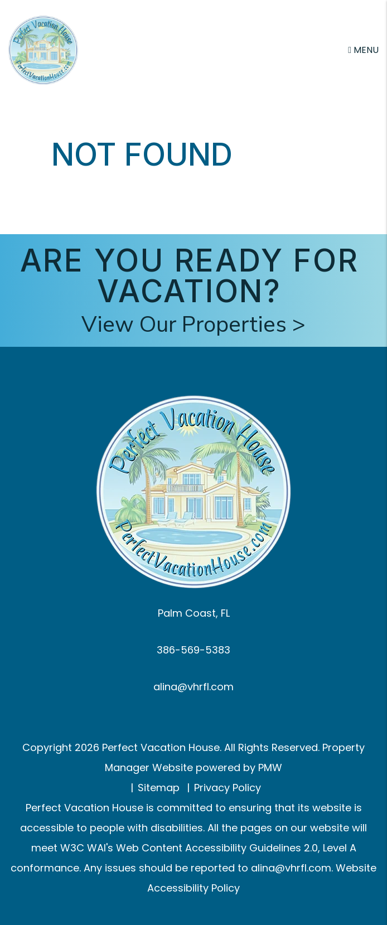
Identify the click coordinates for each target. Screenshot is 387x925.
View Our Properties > (193, 324)
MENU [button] (363, 49)
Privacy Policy (227, 788)
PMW (270, 767)
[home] (43, 49)
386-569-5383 (193, 650)
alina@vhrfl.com (193, 687)
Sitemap (159, 788)
